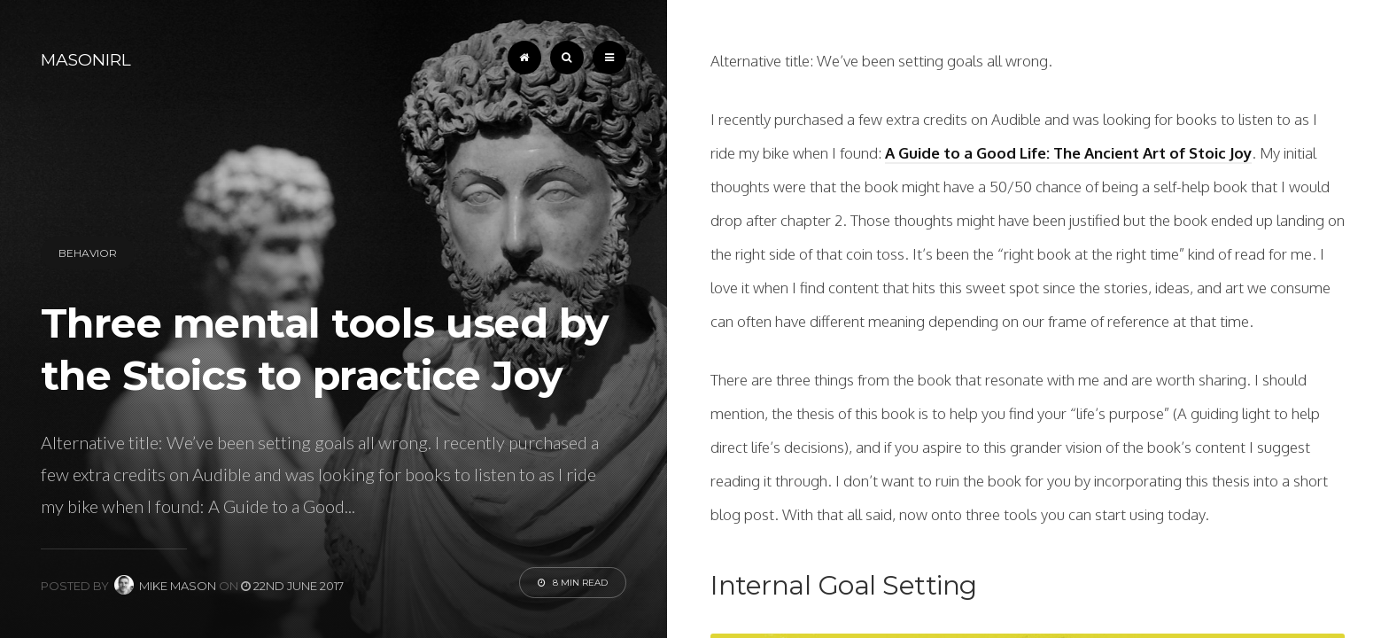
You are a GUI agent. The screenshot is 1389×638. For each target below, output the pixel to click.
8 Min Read (573, 582)
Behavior (87, 253)
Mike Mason (165, 586)
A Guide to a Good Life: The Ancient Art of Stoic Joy (1068, 153)
